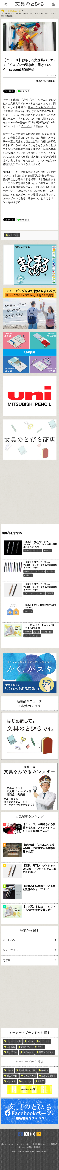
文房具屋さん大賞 (27, 1070)
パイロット (28, 571)
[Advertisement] (29, 493)
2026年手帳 (12, 1076)
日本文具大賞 (29, 1076)
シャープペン (29, 950)
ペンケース (28, 611)
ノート (26, 636)
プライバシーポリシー (24, 1144)
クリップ (36, 632)
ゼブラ (26, 551)
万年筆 (29, 960)
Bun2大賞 (11, 1081)
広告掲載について (40, 1144)
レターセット (35, 636)
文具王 (41, 1081)
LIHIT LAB (27, 632)
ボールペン (47, 551)
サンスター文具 (46, 632)
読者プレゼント (49, 1076)
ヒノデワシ (44, 1041)
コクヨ (30, 1041)
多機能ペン (28, 575)
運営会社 (37, 1147)
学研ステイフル (46, 1052)
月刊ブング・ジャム (34, 99)
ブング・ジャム (36, 551)
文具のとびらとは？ (7, 1144)
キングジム (12, 1052)
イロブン (26, 126)
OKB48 (44, 1070)
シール (10, 1070)
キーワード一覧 (28, 1089)
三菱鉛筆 (50, 593)
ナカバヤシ (26, 1047)
